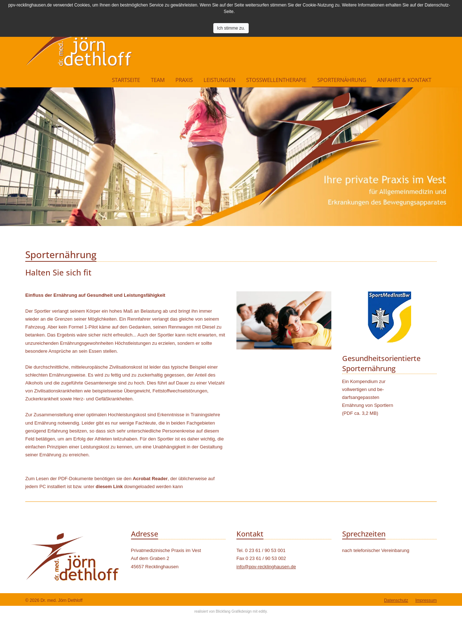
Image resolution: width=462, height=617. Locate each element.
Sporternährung (341, 79)
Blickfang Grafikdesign (234, 611)
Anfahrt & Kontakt (404, 79)
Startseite (126, 79)
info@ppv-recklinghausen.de (266, 566)
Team (158, 79)
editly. (262, 611)
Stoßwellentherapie (276, 79)
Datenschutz (396, 600)
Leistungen (219, 79)
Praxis (184, 79)
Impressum (426, 600)
